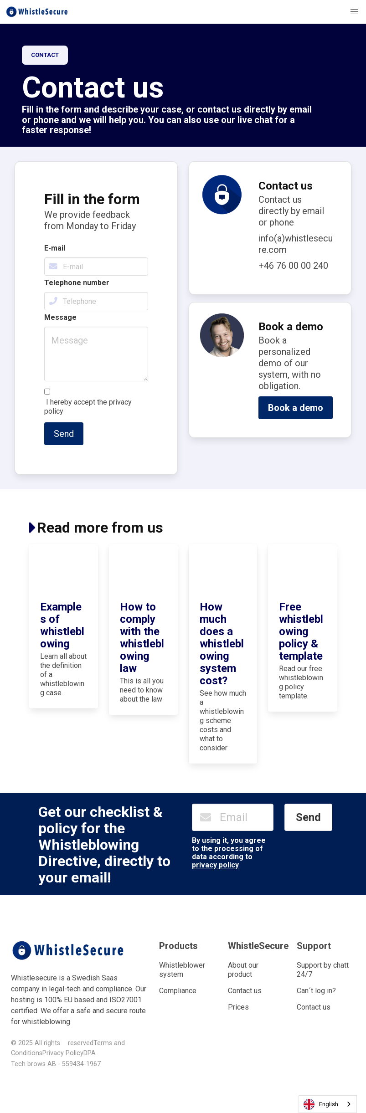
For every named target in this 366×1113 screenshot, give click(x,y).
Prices (238, 1007)
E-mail (54, 248)
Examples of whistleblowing (62, 625)
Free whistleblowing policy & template (301, 631)
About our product (243, 970)
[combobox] (328, 1104)
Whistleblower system (182, 970)
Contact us (245, 990)
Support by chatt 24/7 (323, 970)
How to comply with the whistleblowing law (142, 637)
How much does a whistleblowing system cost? (222, 643)
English (321, 1104)
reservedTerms (90, 1043)
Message (60, 317)
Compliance (177, 990)
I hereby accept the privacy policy (88, 406)
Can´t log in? (316, 990)
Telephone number (76, 282)
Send (64, 433)
